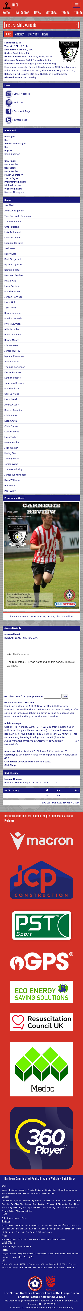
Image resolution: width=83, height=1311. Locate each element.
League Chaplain (26, 1253)
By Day (17, 1200)
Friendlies (70, 1207)
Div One (70, 1225)
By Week (26, 1200)
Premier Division (35, 1189)
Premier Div (48, 1200)
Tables (66, 12)
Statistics (33, 34)
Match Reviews (8, 1193)
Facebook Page (22, 111)
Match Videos (49, 1193)
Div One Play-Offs (15, 1204)
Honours (6, 1257)
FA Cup (41, 1204)
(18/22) (74, 795)
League (22, 1189)
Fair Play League (22, 1225)
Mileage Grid (44, 1239)
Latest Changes (9, 1246)
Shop (4, 1264)
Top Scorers (7, 1225)
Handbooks (60, 1253)
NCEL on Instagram (29, 1264)
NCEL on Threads (68, 1264)
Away (17, 1218)
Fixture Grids (8, 1210)
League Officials (9, 1253)
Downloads (72, 1253)
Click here (69, 740)
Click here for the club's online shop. (37, 765)
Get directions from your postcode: (23, 696)
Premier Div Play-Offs (65, 1200)
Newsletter (17, 1257)
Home (6, 12)
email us (68, 616)
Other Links (71, 1267)
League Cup (30, 1204)
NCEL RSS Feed (45, 1267)
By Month (36, 1200)
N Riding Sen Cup (22, 1207)
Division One (50, 1189)
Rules (50, 1253)
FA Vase (50, 1204)
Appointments (24, 1246)
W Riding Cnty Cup (55, 1207)
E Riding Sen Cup (64, 1204)
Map (35, 1239)
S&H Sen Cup (39, 1207)
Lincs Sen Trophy (73, 1228)
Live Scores (22, 12)
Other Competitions (67, 1189)
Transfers (21, 1193)
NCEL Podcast (34, 1193)
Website (18, 102)
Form (24, 1218)
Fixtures (13, 1189)
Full (3, 1218)
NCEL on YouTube (27, 1267)
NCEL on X (13, 1264)
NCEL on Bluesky (9, 1267)
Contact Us (40, 1253)
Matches (51, 12)
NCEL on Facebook (49, 1264)
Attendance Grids (24, 1210)
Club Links (59, 1267)
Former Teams (58, 1239)
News (37, 12)
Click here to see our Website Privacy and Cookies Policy (41, 1307)
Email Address (22, 93)
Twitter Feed (20, 119)
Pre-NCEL (28, 1257)
